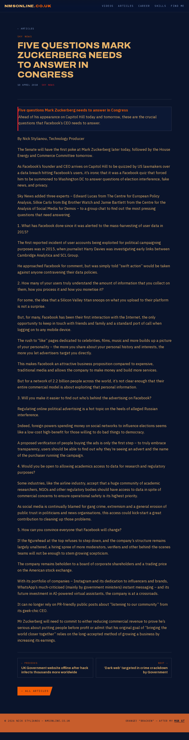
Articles (125, 5)
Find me (177, 5)
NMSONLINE (28, 6)
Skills (160, 5)
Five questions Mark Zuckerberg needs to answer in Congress (73, 110)
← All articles (35, 691)
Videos (108, 5)
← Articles (25, 28)
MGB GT (179, 720)
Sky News (48, 84)
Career (144, 5)
